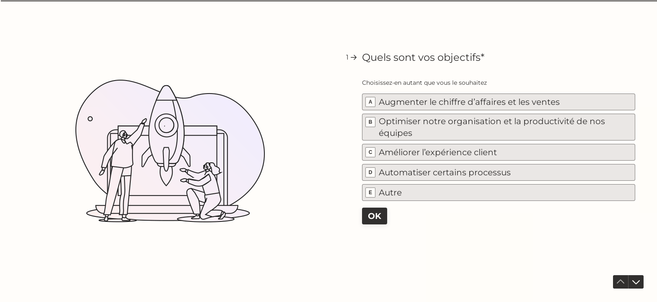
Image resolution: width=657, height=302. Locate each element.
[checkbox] (498, 102)
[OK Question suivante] (374, 216)
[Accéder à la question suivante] (636, 282)
